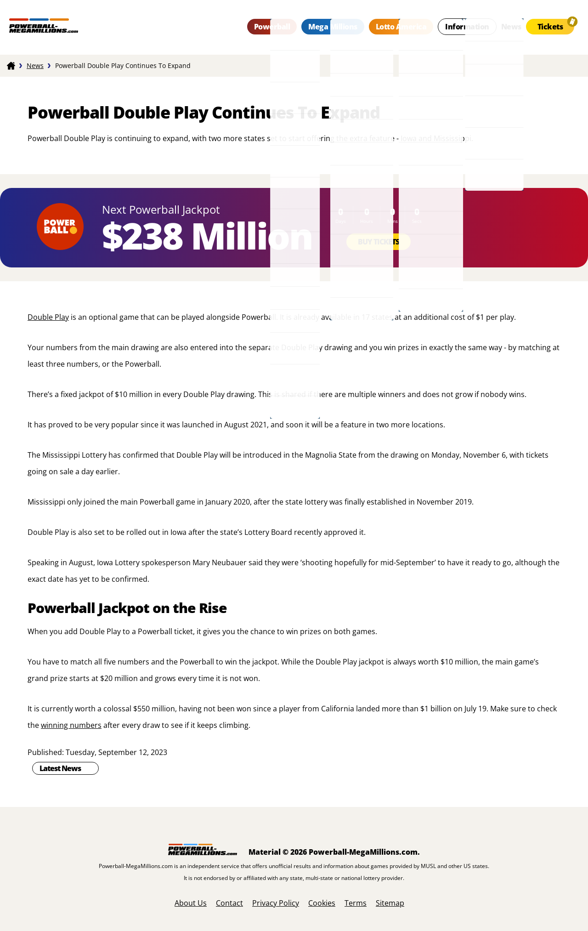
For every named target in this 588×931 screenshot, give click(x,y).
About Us (191, 903)
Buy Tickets (378, 242)
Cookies (321, 903)
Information (467, 27)
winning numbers (71, 725)
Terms (356, 903)
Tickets (550, 27)
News (511, 27)
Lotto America (401, 27)
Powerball (272, 27)
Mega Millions (332, 27)
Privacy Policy (275, 903)
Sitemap (390, 903)
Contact (229, 903)
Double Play (48, 317)
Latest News (60, 768)
